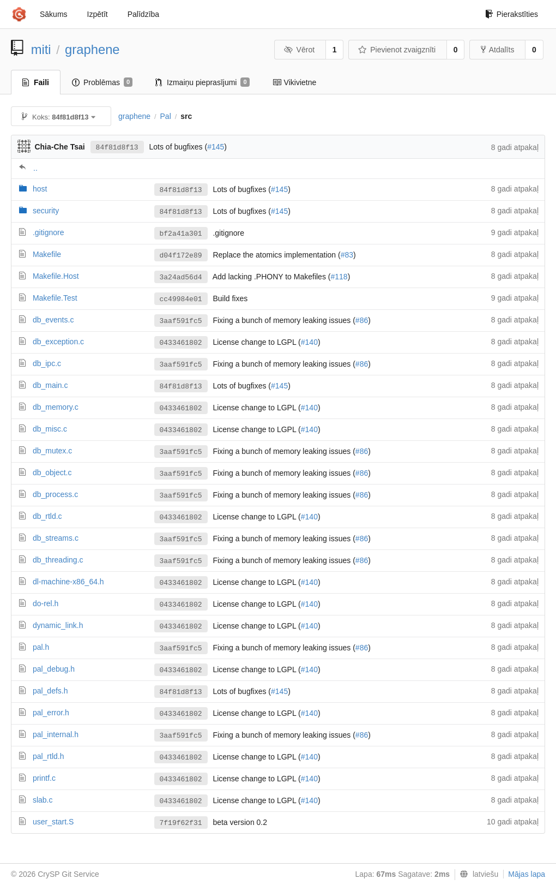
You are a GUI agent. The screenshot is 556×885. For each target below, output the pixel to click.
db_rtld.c (47, 516)
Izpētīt (97, 14)
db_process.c (55, 494)
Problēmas (102, 82)
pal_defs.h (50, 690)
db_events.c (53, 319)
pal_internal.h (55, 734)
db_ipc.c (47, 363)
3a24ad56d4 (181, 277)
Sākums (54, 14)
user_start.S (53, 821)
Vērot (299, 49)
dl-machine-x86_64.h (68, 581)
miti (41, 49)
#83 (347, 254)
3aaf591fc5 (181, 321)
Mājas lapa (526, 874)
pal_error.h (51, 712)
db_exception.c (58, 341)
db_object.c (52, 472)
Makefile (47, 254)
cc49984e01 (181, 299)
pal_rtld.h (48, 756)
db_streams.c (55, 538)
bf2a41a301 (181, 234)
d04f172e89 (181, 256)
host (40, 188)
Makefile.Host (56, 276)
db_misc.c (50, 428)
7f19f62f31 (181, 823)
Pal (165, 116)
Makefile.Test (55, 298)
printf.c (44, 778)
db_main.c (50, 385)
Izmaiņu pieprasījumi (202, 82)
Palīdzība (143, 14)
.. (35, 168)
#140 (309, 342)
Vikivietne (295, 82)
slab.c (43, 800)
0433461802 (181, 343)
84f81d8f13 (117, 147)
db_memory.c (55, 407)
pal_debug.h (54, 669)
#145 (215, 146)
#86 (361, 320)
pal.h (41, 647)
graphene (92, 49)
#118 (338, 276)
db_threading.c (58, 559)
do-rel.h (45, 603)
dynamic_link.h (58, 625)
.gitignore (48, 232)
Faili (35, 82)
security (46, 210)
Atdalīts (498, 49)
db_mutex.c (52, 450)
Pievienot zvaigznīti (397, 49)
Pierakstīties (511, 14)
